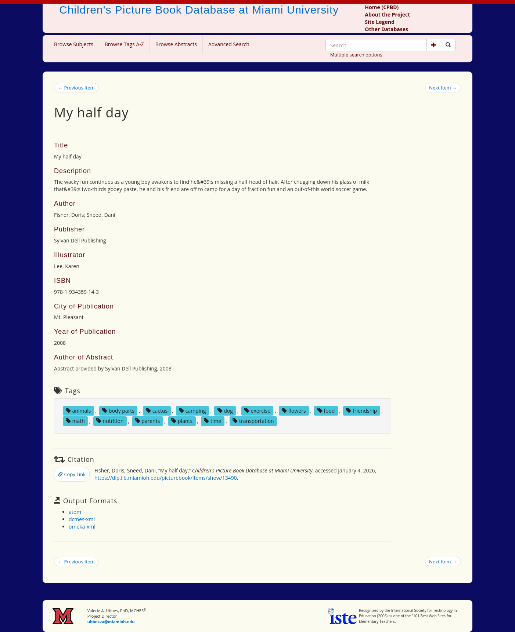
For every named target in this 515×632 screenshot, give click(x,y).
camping (192, 410)
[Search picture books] (448, 45)
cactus (157, 410)
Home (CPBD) (382, 7)
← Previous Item (76, 87)
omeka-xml (82, 526)
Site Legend (379, 21)
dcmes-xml (82, 519)
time (212, 420)
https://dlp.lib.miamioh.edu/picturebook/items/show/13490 (165, 477)
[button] (433, 45)
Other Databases (386, 29)
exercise (257, 410)
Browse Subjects (73, 44)
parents (147, 420)
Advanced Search (228, 44)
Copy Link (72, 474)
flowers (294, 410)
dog (225, 410)
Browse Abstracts (176, 44)
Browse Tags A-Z (124, 44)
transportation (253, 420)
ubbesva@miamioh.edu (111, 621)
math (75, 420)
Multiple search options (356, 54)
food (326, 410)
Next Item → (443, 87)
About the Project (387, 14)
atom (75, 511)
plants (181, 420)
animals (78, 410)
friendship (361, 410)
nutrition (110, 420)
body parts (118, 410)
